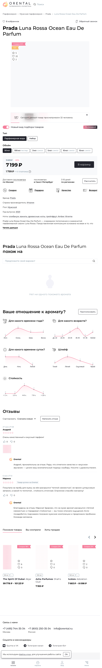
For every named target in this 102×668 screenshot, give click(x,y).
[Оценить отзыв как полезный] (4, 442)
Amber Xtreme (65, 216)
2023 (18, 212)
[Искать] (94, 261)
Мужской (12, 207)
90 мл (6, 575)
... (11, 575)
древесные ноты (36, 216)
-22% (17, 160)
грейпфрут (51, 216)
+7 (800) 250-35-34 (39, 628)
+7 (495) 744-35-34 (14, 628)
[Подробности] (29, 171)
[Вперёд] (95, 537)
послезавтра (19, 179)
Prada (13, 198)
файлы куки (25, 654)
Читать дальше (10, 227)
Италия (30, 202)
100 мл (39, 575)
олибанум (14, 216)
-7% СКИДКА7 (90, 127)
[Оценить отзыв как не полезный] (11, 442)
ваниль (23, 216)
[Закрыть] (87, 114)
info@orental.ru (63, 628)
